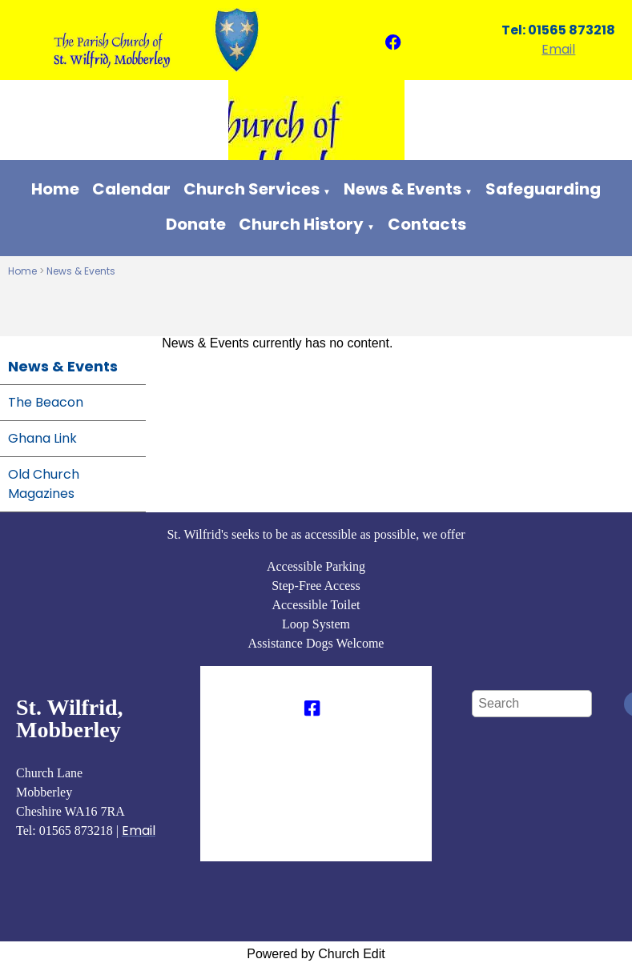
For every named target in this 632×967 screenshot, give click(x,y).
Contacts (427, 224)
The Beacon (45, 402)
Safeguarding (543, 189)
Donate (196, 224)
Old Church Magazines (43, 484)
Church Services (251, 189)
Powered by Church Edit (316, 954)
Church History (301, 224)
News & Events (402, 189)
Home (55, 189)
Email (558, 49)
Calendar (131, 189)
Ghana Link (42, 438)
